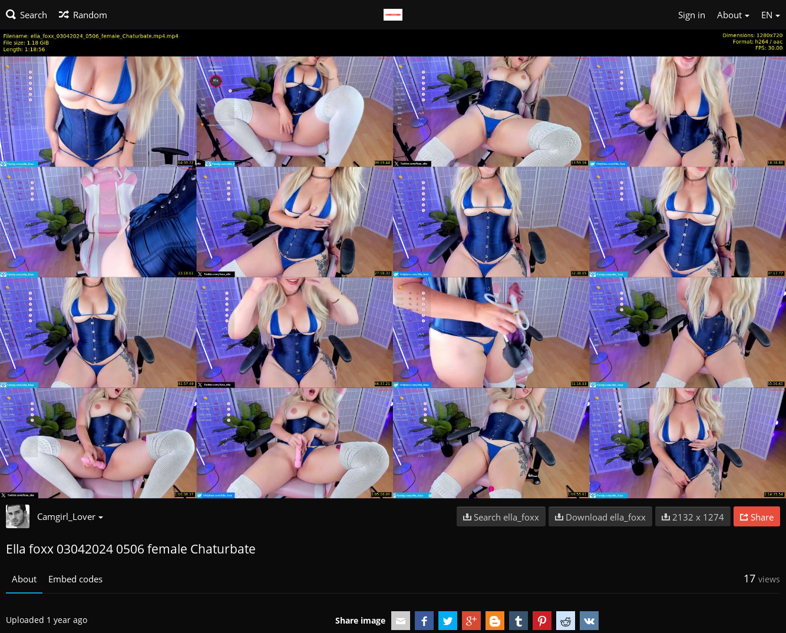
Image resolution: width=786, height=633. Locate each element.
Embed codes (75, 579)
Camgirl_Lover (70, 516)
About (24, 579)
